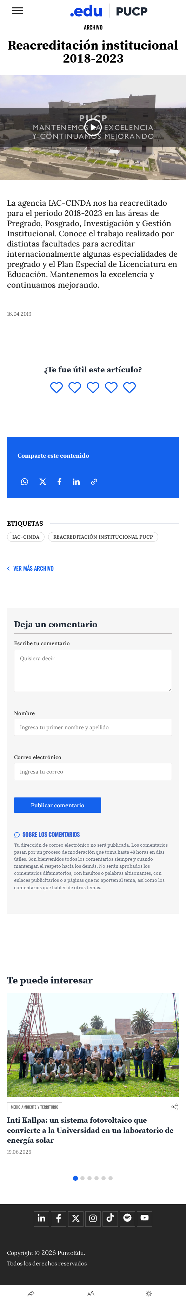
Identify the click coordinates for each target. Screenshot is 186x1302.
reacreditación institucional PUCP (103, 537)
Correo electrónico (37, 757)
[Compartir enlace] (175, 1107)
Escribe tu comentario (42, 643)
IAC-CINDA (25, 537)
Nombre (24, 713)
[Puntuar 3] (93, 388)
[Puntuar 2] (74, 388)
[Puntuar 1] (56, 388)
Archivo (93, 27)
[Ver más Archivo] (30, 568)
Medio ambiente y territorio (34, 1107)
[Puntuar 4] (111, 388)
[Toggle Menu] (17, 10)
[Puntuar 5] (129, 388)
